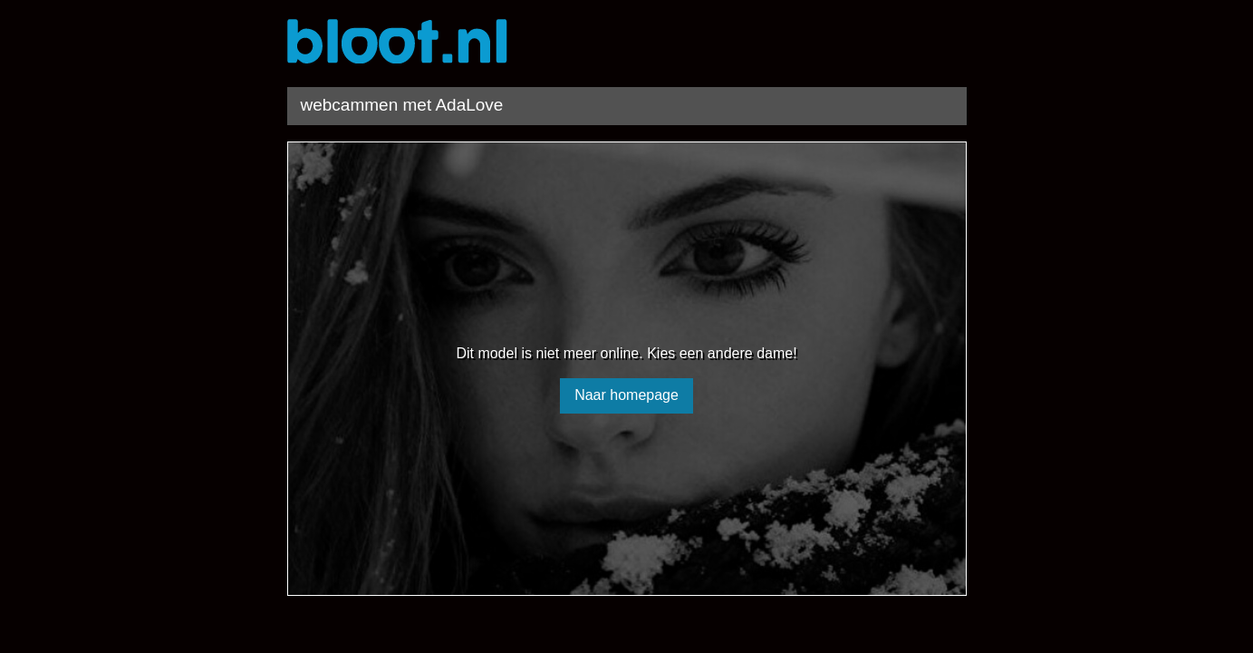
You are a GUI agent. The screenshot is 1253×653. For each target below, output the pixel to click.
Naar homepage (626, 395)
